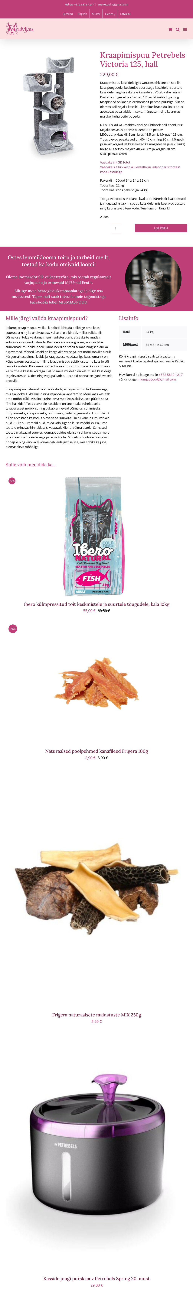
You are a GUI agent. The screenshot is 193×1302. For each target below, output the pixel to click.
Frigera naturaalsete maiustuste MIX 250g (96, 1015)
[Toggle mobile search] (178, 29)
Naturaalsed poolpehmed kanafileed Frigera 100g (96, 751)
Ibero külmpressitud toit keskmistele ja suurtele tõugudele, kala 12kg (96, 604)
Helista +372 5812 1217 (79, 4)
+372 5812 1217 (171, 374)
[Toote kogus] (115, 228)
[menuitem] (67, 13)
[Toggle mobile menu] (185, 29)
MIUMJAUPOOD (72, 302)
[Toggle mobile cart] (170, 29)
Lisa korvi (161, 228)
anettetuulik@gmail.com (113, 4)
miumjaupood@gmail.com (156, 379)
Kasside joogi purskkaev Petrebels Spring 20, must (96, 1278)
